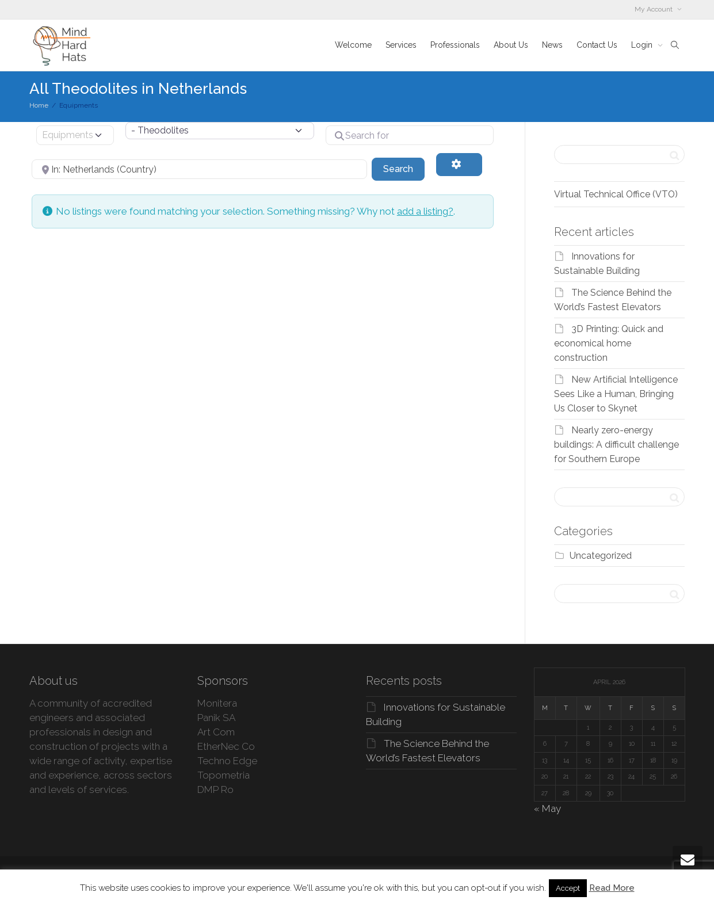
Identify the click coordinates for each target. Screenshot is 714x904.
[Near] (199, 169)
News (552, 44)
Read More (612, 888)
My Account (654, 9)
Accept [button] (568, 888)
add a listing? (425, 211)
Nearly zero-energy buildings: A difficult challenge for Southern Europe (616, 444)
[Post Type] (75, 135)
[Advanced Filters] (459, 164)
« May (547, 808)
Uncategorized (601, 555)
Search (404, 168)
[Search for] (410, 135)
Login (643, 44)
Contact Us (596, 44)
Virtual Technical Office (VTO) (616, 194)
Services (401, 44)
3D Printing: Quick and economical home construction (608, 343)
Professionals (455, 44)
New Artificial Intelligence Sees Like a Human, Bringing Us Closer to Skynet (616, 394)
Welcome (353, 44)
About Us (511, 44)
